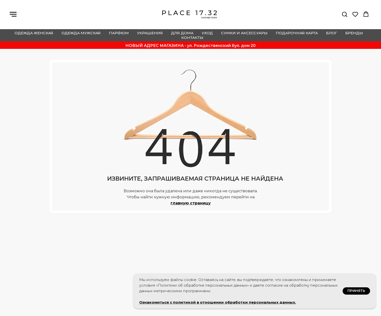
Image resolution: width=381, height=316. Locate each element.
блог (331, 33)
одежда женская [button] (34, 33)
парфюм (119, 33)
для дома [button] (182, 33)
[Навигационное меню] (13, 14)
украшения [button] (150, 33)
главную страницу (191, 203)
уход (207, 33)
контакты (192, 37)
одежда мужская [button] (81, 33)
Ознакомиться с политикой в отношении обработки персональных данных (217, 302)
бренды (354, 33)
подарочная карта (297, 33)
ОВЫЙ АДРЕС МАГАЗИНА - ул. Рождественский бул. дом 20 (192, 45)
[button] (344, 14)
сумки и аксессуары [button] (244, 33)
